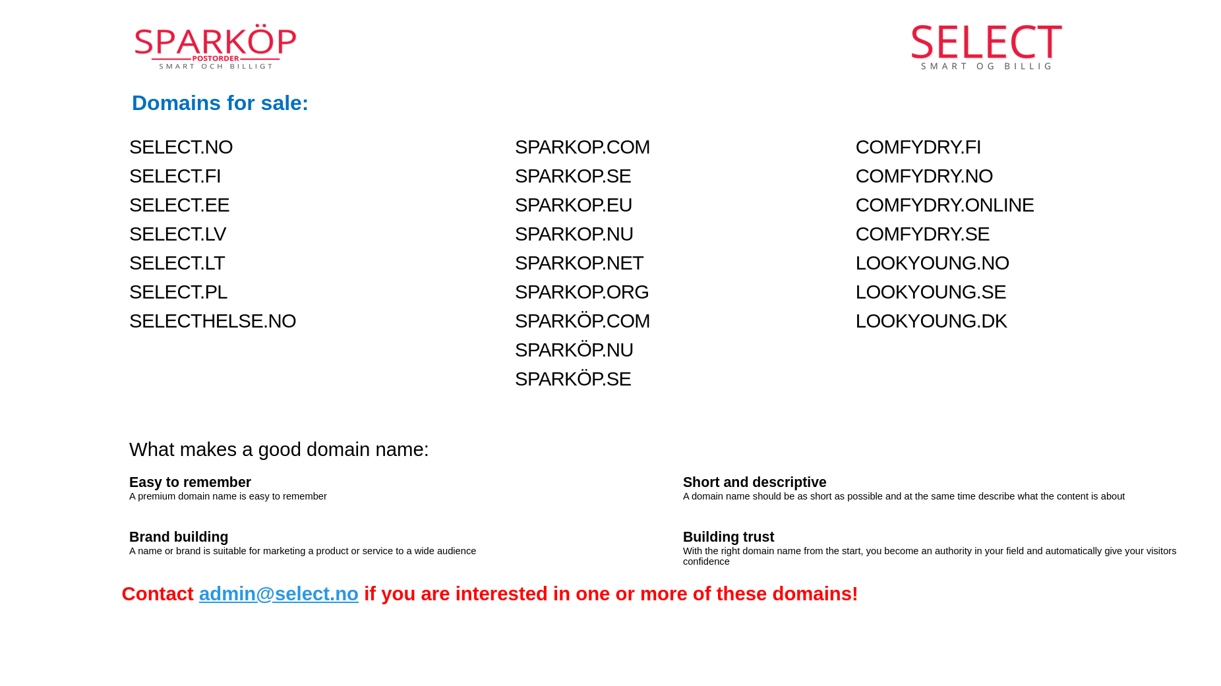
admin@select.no (279, 593)
